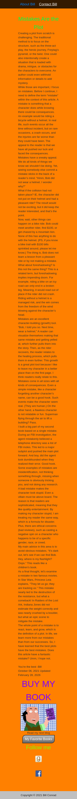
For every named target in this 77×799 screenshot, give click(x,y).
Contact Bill (48, 4)
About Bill (27, 4)
